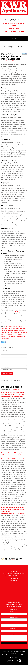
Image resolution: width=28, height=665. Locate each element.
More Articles (15, 389)
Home (11, 657)
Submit (14, 643)
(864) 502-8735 (14, 28)
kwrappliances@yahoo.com (14, 606)
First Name (14, 611)
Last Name (14, 617)
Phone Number (14, 623)
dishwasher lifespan (16, 332)
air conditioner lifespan (14, 336)
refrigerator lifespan (7, 330)
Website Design (6, 654)
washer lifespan (19, 330)
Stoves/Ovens (14, 21)
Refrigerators (18, 19)
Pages (16, 657)
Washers (7, 19)
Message (14, 634)
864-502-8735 (13, 604)
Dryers (12, 19)
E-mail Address (14, 628)
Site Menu (14, 39)
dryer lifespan (5, 332)
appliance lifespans (11, 326)
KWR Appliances (20, 312)
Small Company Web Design (18, 654)
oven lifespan (11, 334)
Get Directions (14, 580)
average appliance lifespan (17, 328)
